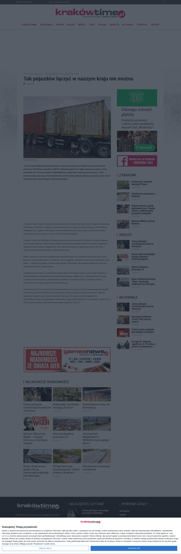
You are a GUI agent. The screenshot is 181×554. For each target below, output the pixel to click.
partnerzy (5, 536)
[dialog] (90, 536)
